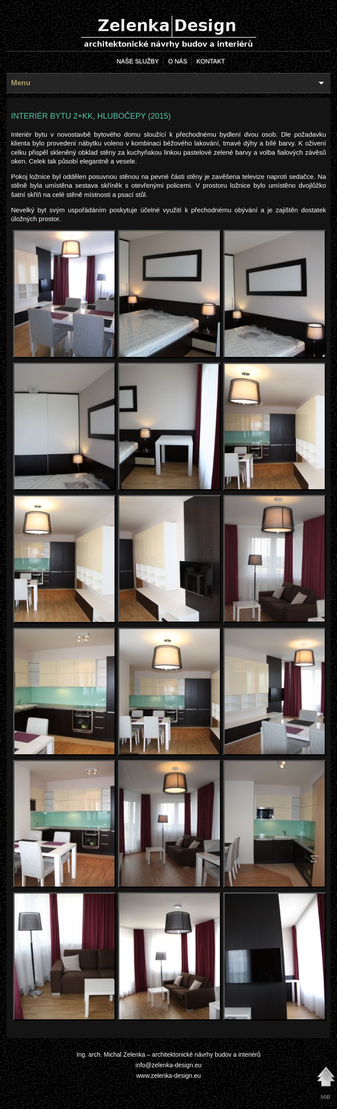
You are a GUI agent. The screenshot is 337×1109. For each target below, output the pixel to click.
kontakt (210, 61)
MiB (325, 1097)
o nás (177, 61)
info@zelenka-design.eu (168, 1065)
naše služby (137, 61)
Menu (20, 83)
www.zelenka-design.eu (168, 1075)
